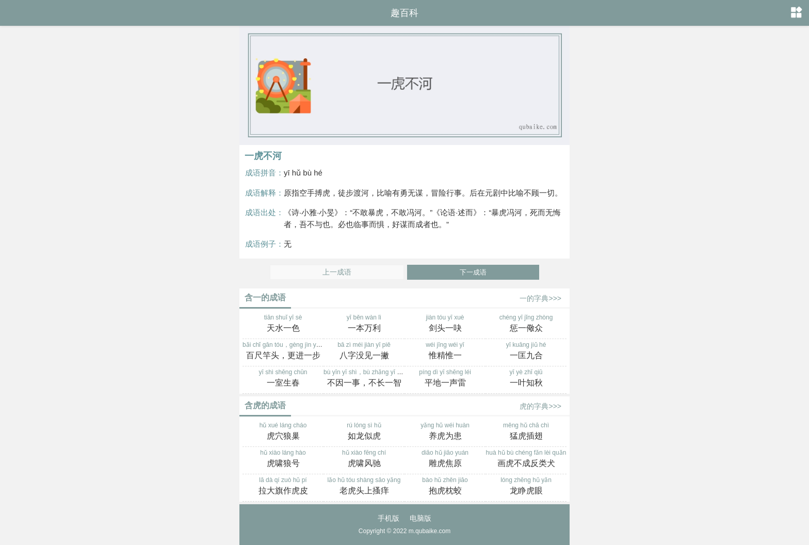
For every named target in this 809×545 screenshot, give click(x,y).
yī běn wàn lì (364, 324)
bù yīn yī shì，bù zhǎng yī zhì (364, 378)
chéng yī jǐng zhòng (526, 324)
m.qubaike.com (429, 531)
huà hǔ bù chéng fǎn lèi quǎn (526, 459)
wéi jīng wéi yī (445, 351)
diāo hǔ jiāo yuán (445, 459)
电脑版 (420, 518)
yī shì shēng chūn (282, 378)
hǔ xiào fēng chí (364, 459)
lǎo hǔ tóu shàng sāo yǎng (364, 486)
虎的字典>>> (540, 406)
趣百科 (404, 13)
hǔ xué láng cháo (282, 432)
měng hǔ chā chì (526, 432)
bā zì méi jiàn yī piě (364, 351)
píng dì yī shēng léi (445, 378)
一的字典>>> (540, 298)
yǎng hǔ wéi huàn (445, 432)
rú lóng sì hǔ (364, 432)
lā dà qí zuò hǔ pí (282, 486)
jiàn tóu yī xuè (445, 324)
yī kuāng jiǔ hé (526, 351)
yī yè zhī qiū (526, 378)
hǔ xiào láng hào (282, 459)
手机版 (388, 518)
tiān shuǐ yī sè (282, 324)
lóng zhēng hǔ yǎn (526, 486)
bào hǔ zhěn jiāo (445, 486)
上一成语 (336, 272)
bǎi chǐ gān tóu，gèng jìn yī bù (284, 351)
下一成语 (473, 272)
